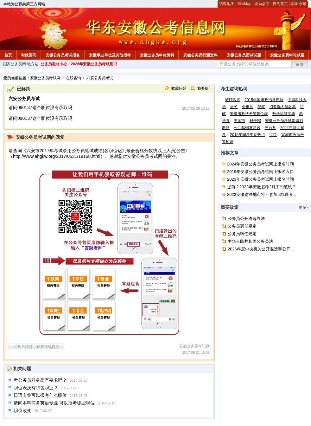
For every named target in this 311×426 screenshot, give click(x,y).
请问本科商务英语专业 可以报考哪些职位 (54, 402)
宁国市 (239, 121)
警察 (261, 107)
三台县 (270, 128)
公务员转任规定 (242, 233)
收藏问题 (179, 88)
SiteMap (244, 4)
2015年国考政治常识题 (263, 100)
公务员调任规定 (242, 226)
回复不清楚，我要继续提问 (36, 347)
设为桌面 (262, 4)
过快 (273, 134)
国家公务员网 (14, 64)
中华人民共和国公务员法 (250, 241)
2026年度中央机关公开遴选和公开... (261, 249)
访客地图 (226, 4)
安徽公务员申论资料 (157, 55)
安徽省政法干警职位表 (249, 114)
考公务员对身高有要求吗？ (40, 380)
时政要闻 (28, 55)
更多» (303, 207)
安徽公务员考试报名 (63, 55)
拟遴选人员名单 (282, 107)
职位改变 (22, 410)
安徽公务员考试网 (45, 78)
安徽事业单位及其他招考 (110, 55)
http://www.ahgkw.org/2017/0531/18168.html (56, 156)
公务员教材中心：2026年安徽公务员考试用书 (79, 64)
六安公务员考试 (99, 78)
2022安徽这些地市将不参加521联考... (261, 194)
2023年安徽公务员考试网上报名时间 (260, 179)
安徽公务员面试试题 (244, 55)
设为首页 (280, 4)
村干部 (255, 121)
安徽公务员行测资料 (200, 55)
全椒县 (247, 107)
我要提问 (205, 88)
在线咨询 (73, 78)
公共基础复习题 (247, 128)
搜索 (299, 64)
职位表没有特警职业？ (36, 387)
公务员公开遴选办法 (246, 218)
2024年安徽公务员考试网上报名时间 (260, 164)
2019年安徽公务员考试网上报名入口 (260, 171)
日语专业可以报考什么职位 (40, 395)
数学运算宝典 (283, 114)
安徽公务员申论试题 (287, 55)
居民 (234, 107)
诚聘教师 (232, 100)
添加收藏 (298, 4)
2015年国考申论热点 (247, 134)
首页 (8, 55)
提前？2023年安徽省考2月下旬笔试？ (261, 186)
